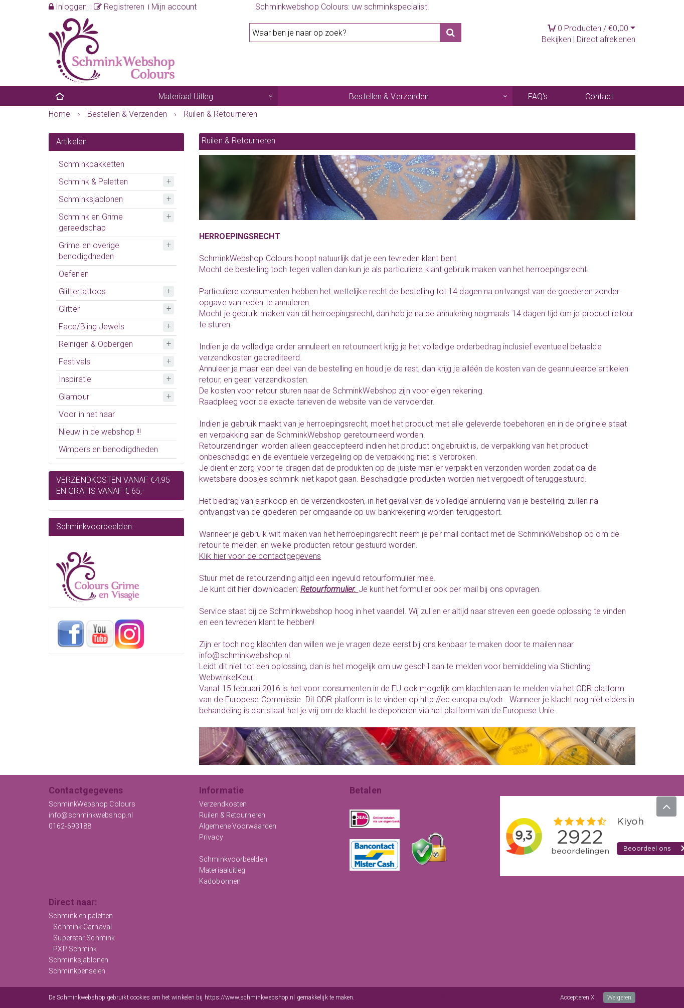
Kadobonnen (220, 881)
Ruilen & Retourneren (232, 815)
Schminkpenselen (77, 971)
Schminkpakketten (92, 164)
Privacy (211, 837)
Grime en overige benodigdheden (89, 251)
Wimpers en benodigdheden (108, 449)
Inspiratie (75, 379)
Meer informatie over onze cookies (401, 997)
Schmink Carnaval (82, 927)
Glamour (74, 396)
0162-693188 (70, 826)
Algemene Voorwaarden (237, 826)
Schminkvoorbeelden (233, 859)
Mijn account (174, 7)
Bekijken (556, 39)
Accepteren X (577, 997)
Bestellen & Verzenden (389, 96)
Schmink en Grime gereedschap (91, 222)
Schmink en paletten (81, 916)
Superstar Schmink (84, 938)
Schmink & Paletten (93, 181)
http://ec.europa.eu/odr (461, 699)
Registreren (119, 7)
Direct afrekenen (606, 39)
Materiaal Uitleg (186, 96)
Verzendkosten (223, 804)
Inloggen (68, 7)
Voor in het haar (87, 414)
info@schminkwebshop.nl (91, 815)
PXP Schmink (75, 949)
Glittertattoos (82, 291)
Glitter (69, 309)
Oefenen (74, 274)
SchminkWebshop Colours (92, 804)
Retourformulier (327, 589)
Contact (599, 96)
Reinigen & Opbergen (96, 344)
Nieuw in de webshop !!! (100, 432)
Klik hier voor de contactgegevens (260, 556)
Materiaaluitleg (222, 870)
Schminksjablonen (91, 199)
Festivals (74, 361)
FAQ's (538, 96)
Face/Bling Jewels (91, 326)
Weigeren (619, 997)
